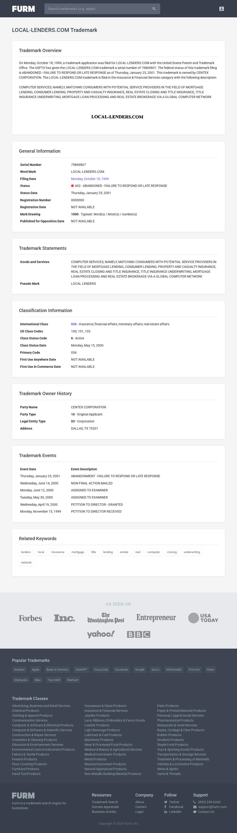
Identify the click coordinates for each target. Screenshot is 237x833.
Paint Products (168, 706)
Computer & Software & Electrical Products (42, 725)
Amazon (19, 669)
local (41, 552)
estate (124, 552)
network (26, 562)
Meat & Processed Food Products (108, 744)
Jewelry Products (96, 715)
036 (74, 324)
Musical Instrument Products (105, 764)
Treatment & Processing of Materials (183, 759)
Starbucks (21, 680)
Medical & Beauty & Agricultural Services (113, 749)
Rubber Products (169, 735)
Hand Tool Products (26, 774)
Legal (139, 812)
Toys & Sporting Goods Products (180, 749)
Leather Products (96, 725)
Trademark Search (105, 802)
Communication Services (29, 720)
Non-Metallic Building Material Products (112, 774)
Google (139, 669)
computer (153, 552)
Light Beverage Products (102, 730)
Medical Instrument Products (105, 754)
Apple (35, 669)
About (139, 802)
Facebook (121, 669)
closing (172, 552)
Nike (38, 680)
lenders (26, 552)
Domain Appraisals (105, 807)
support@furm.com (210, 807)
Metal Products (95, 759)
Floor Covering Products (29, 764)
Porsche (194, 669)
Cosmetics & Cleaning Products (34, 740)
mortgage (78, 552)
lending (108, 552)
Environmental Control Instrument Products (43, 749)
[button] (221, 8)
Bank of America (57, 669)
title (93, 552)
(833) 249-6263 (207, 802)
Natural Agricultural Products (105, 769)
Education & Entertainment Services (37, 744)
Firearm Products (24, 759)
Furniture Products (25, 769)
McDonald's (174, 669)
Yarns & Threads (169, 774)
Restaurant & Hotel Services (177, 725)
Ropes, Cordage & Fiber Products (180, 730)
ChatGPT (81, 669)
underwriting (192, 552)
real (137, 552)
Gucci (155, 669)
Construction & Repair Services (34, 735)
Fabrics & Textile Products (30, 754)
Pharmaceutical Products (175, 720)
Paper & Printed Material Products (181, 710)
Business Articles (104, 812)
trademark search (38, 803)
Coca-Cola (101, 669)
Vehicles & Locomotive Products (180, 764)
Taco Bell (54, 680)
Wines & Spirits (167, 769)
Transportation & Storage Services (181, 754)
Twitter (171, 802)
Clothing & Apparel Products (32, 715)
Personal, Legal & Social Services (180, 715)
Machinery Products (98, 740)
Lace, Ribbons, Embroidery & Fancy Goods (114, 720)
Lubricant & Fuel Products (103, 735)
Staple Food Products (172, 744)
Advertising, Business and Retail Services (41, 706)
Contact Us (203, 812)
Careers (141, 807)
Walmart (72, 680)
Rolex (210, 669)
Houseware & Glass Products (105, 706)
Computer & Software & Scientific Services (42, 730)
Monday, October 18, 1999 (90, 179)
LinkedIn (172, 812)
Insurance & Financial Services (106, 710)
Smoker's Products (170, 740)
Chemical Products (25, 710)
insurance (57, 552)
